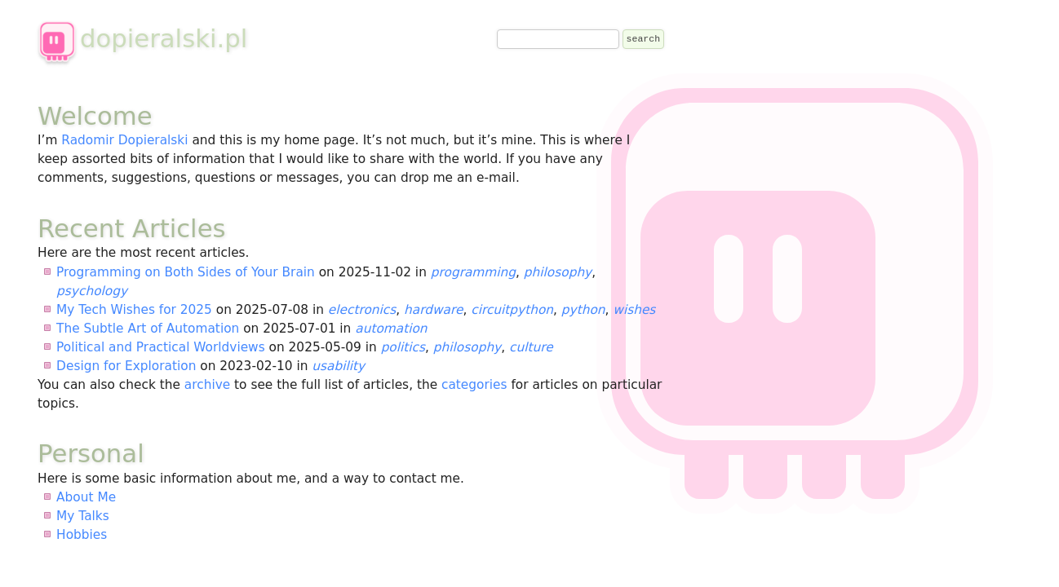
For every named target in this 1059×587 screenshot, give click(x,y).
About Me (86, 497)
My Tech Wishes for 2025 (134, 309)
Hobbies (81, 534)
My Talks (82, 516)
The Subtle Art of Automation (147, 328)
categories (474, 384)
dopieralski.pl (142, 38)
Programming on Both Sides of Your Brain (185, 272)
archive (207, 384)
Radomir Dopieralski (124, 140)
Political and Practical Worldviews (160, 347)
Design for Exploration (126, 366)
